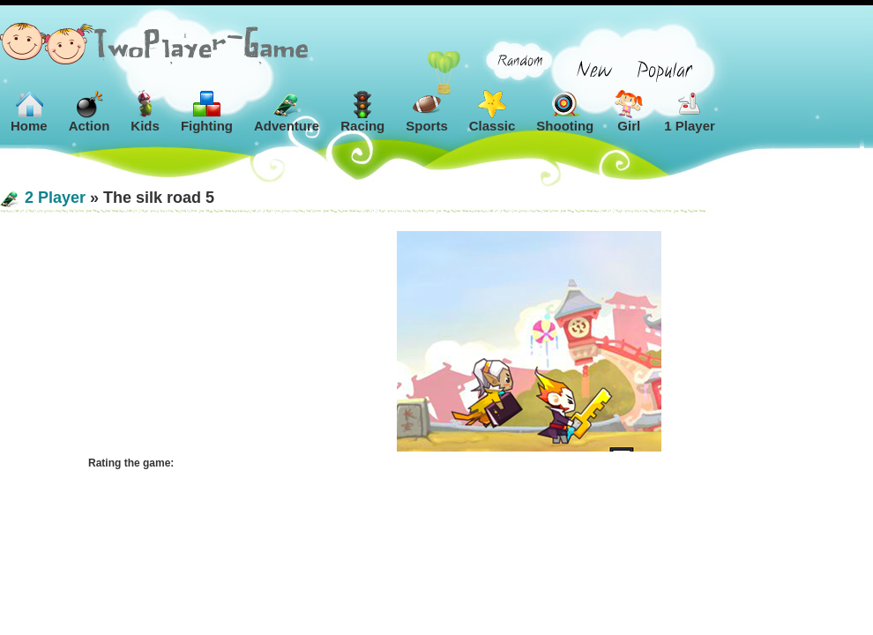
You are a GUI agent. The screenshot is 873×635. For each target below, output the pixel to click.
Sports (427, 111)
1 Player (689, 111)
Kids (145, 111)
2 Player (55, 197)
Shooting (564, 111)
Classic (492, 111)
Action (89, 111)
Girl (629, 111)
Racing (362, 111)
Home (29, 111)
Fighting (207, 111)
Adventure (286, 111)
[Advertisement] (176, 341)
